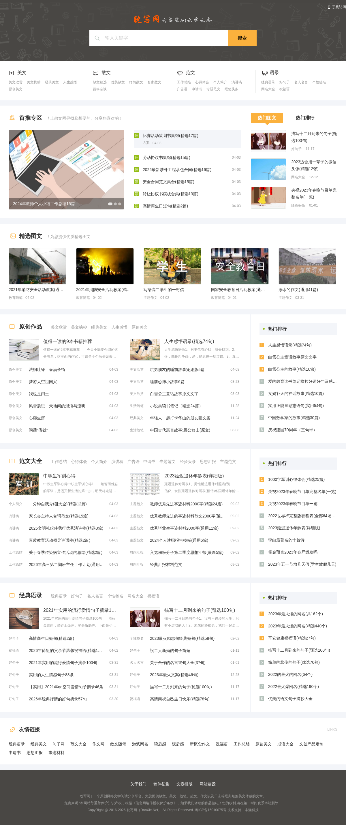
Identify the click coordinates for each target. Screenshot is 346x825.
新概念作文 (200, 744)
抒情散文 (136, 82)
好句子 (284, 82)
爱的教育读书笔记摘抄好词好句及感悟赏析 (302, 381)
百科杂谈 (100, 89)
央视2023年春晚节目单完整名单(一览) (313, 193)
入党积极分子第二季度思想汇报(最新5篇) (186, 552)
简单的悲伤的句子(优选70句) (294, 662)
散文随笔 (118, 744)
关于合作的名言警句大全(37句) (178, 662)
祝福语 (284, 89)
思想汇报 (208, 461)
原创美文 (15, 89)
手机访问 (339, 7)
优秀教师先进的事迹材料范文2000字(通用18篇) (187, 516)
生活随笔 (137, 406)
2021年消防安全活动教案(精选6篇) (105, 289)
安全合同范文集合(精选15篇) (168, 181)
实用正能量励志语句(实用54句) (296, 405)
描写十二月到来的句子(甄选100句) (314, 137)
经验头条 (231, 89)
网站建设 (208, 784)
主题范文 (228, 461)
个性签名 (319, 82)
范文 (190, 72)
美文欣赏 (15, 82)
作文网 (98, 744)
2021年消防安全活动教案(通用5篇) (37, 289)
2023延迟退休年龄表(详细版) (294, 528)
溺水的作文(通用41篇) (298, 289)
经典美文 (52, 82)
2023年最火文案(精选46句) (174, 674)
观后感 (178, 744)
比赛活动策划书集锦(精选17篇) (170, 135)
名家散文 (154, 82)
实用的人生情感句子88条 (51, 674)
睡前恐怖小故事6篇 (167, 381)
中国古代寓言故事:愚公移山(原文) (180, 430)
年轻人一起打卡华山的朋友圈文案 (180, 418)
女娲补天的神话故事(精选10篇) (296, 393)
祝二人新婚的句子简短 (170, 650)
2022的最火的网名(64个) (290, 674)
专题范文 (213, 89)
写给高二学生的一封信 (164, 289)
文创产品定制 (311, 744)
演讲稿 (237, 82)
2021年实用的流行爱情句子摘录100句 (63, 662)
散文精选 (100, 82)
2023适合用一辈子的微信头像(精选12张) (313, 165)
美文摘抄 (34, 82)
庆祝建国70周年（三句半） (292, 429)
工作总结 (184, 82)
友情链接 (24, 729)
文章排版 (184, 784)
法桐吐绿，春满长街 (47, 369)
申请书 (197, 89)
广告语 (182, 89)
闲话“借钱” (38, 430)
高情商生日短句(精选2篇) (165, 206)
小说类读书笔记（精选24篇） (176, 406)
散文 (106, 72)
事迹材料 (56, 752)
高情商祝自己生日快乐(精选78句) (180, 699)
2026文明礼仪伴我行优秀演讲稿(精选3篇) (66, 528)
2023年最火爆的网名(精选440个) (297, 626)
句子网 (58, 744)
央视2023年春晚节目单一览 (292, 503)
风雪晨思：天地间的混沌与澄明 (57, 406)
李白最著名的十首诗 (286, 540)
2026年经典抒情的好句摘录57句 (58, 699)
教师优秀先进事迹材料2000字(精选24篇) (186, 504)
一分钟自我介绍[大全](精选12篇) (58, 504)
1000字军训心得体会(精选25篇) (296, 479)
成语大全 (285, 744)
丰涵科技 (252, 810)
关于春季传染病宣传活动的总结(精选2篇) (65, 552)
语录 (274, 72)
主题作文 (150, 298)
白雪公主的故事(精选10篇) (292, 369)
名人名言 (301, 82)
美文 (22, 72)
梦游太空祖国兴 (43, 381)
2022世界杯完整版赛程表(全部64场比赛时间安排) (302, 515)
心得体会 (202, 82)
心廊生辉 (37, 418)
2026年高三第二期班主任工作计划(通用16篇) (66, 564)
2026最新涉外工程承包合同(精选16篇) (177, 169)
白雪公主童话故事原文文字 (174, 393)
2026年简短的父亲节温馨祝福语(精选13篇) (66, 650)
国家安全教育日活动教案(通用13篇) (240, 289)
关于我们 (138, 784)
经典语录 (268, 82)
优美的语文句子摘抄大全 (290, 698)
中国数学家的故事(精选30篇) (294, 417)
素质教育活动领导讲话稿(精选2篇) (59, 540)
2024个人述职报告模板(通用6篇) (179, 540)
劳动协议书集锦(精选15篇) (166, 157)
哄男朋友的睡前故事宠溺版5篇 (177, 369)
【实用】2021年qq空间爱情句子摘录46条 (66, 687)
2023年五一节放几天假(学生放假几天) (302, 564)
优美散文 (118, 82)
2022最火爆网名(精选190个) (293, 686)
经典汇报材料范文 (166, 564)
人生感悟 (70, 82)
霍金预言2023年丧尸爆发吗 (292, 552)
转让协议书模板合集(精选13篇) (170, 194)
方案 (146, 143)
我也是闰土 (39, 393)
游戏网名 (140, 744)
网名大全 (268, 89)
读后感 (160, 744)
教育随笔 (15, 298)
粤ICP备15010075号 (210, 810)
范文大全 (30, 461)
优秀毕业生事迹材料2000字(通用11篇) (184, 528)
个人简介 (220, 82)
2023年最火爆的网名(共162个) (295, 614)
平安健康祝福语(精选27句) (292, 638)
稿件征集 (161, 784)
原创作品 (30, 326)
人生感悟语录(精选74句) (290, 345)
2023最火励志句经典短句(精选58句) (182, 638)
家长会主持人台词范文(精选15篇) (59, 516)
